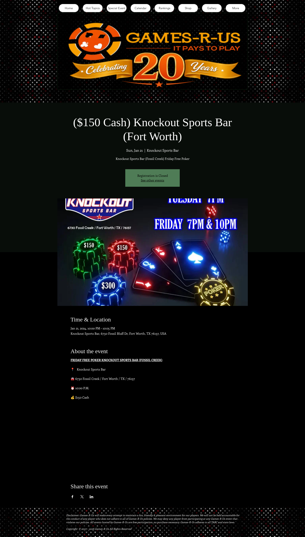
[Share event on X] (82, 496)
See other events (152, 180)
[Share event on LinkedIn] (91, 496)
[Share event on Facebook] (72, 496)
